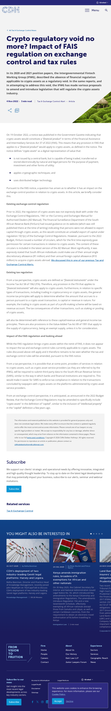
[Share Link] (10, 111)
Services (94, 654)
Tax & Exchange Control (20, 510)
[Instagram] (42, 702)
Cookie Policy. (58, 694)
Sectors (94, 650)
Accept (58, 701)
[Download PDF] (16, 111)
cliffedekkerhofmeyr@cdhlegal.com (29, 445)
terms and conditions (36, 438)
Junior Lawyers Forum (76, 662)
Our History (71, 654)
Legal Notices (63, 680)
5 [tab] (102, 545)
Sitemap (35, 693)
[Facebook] (32, 702)
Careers (44, 658)
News (93, 662)
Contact (45, 662)
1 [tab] (91, 545)
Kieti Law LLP (72, 658)
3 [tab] (96, 545)
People (44, 654)
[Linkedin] (47, 702)
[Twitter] (37, 702)
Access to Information (41, 680)
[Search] (106, 10)
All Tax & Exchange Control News (22, 32)
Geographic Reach (99, 658)
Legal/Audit (36, 684)
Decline (69, 701)
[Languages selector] (102, 3)
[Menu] (92, 10)
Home (44, 650)
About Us (70, 650)
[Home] (10, 10)
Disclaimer (36, 689)
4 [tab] (99, 545)
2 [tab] (93, 545)
